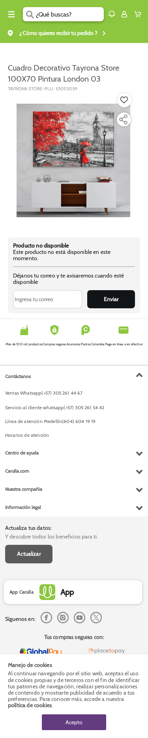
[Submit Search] (29, 14)
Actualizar (29, 553)
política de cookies (30, 705)
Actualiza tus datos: (28, 528)
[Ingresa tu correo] (47, 299)
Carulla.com (17, 471)
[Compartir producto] (123, 119)
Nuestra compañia (23, 489)
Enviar (111, 299)
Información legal (23, 507)
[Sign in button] (124, 14)
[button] (112, 14)
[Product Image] (73, 160)
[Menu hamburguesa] (11, 14)
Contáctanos (18, 376)
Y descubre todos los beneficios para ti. (51, 536)
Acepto (74, 722)
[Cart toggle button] (139, 14)
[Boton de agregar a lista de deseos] (124, 100)
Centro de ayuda (22, 453)
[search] (69, 14)
